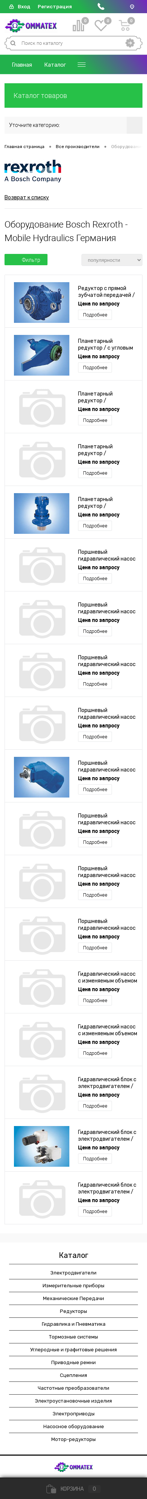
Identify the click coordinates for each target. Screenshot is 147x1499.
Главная (22, 64)
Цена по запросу (98, 303)
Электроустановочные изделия (73, 1401)
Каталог (55, 64)
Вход (24, 6)
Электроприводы (74, 1413)
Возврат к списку (27, 197)
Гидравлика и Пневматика (74, 1324)
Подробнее (95, 315)
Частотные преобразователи (73, 1388)
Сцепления (73, 1375)
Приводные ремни (73, 1362)
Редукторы (73, 1311)
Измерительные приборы (73, 1285)
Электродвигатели (73, 1273)
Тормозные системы (73, 1337)
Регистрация (55, 6)
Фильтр (26, 260)
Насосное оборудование (73, 1426)
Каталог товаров (73, 95)
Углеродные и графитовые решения (73, 1349)
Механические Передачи (73, 1298)
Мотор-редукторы (73, 1439)
